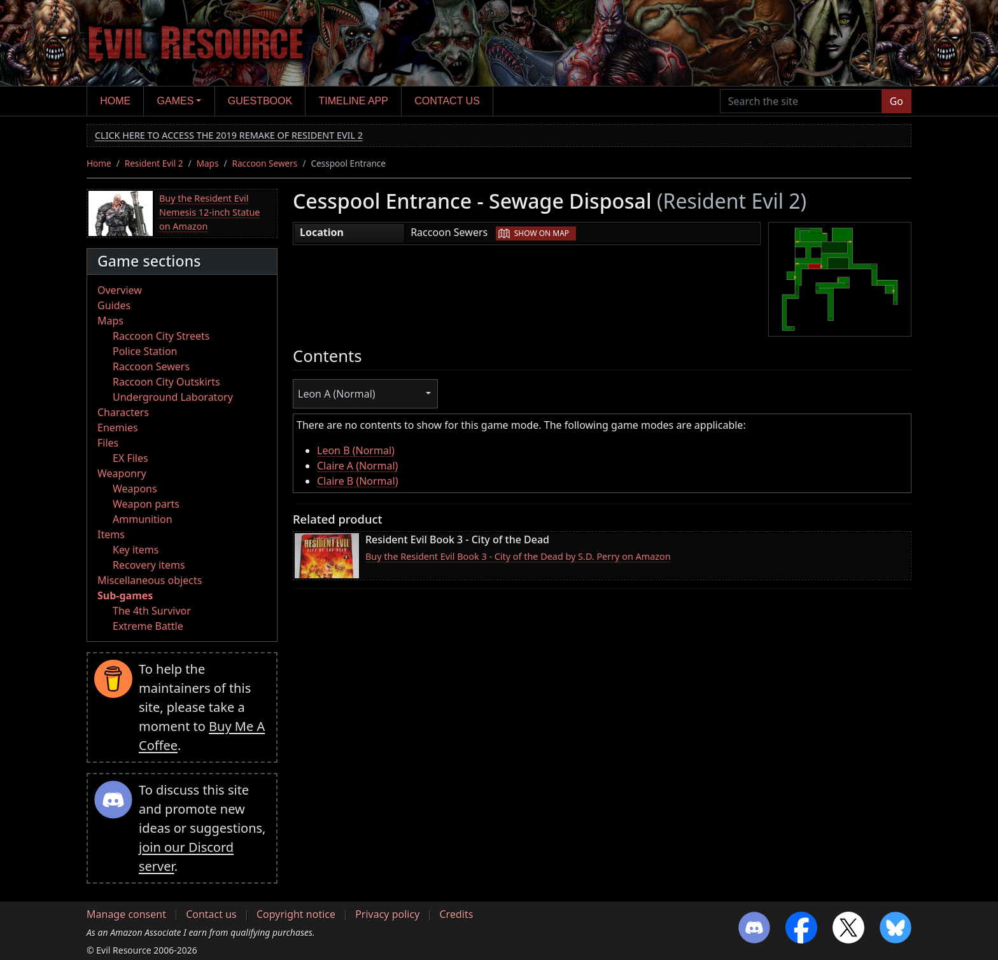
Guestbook (260, 100)
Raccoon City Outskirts (166, 382)
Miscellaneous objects (149, 580)
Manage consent (126, 914)
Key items (135, 550)
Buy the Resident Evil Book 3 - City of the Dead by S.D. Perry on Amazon (518, 556)
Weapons (135, 489)
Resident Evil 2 (154, 163)
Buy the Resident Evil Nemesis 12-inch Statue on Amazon (209, 212)
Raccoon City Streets (161, 336)
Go (896, 101)
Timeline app (353, 100)
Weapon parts (146, 504)
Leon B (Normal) (356, 450)
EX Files (130, 458)
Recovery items (149, 565)
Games (175, 100)
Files (107, 443)
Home (115, 100)
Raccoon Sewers (265, 163)
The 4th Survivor (152, 611)
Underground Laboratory (173, 397)
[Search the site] (801, 101)
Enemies (117, 428)
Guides (113, 305)
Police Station (145, 351)
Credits (456, 914)
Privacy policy (387, 914)
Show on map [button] (541, 233)
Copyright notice (296, 914)
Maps (208, 163)
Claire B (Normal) (357, 481)
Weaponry (121, 473)
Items (111, 534)
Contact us (447, 100)
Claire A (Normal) (357, 466)
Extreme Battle (148, 626)
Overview (119, 290)
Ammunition (142, 519)
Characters (123, 412)
